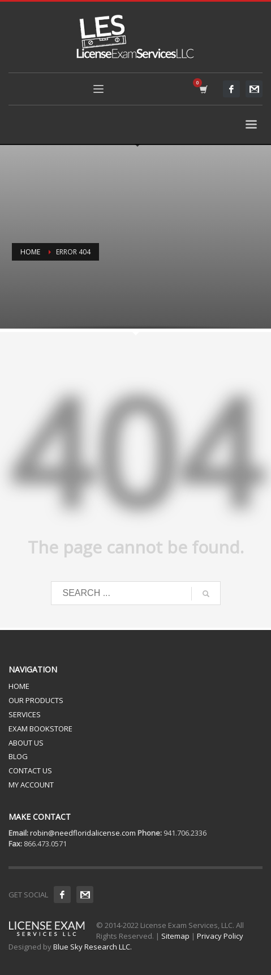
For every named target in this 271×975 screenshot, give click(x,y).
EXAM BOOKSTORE (40, 728)
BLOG (18, 756)
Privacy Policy (220, 936)
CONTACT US (30, 770)
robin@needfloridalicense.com (83, 833)
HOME (18, 686)
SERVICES (24, 714)
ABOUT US (26, 743)
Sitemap (175, 936)
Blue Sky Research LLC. (92, 947)
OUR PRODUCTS (35, 700)
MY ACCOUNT (31, 785)
